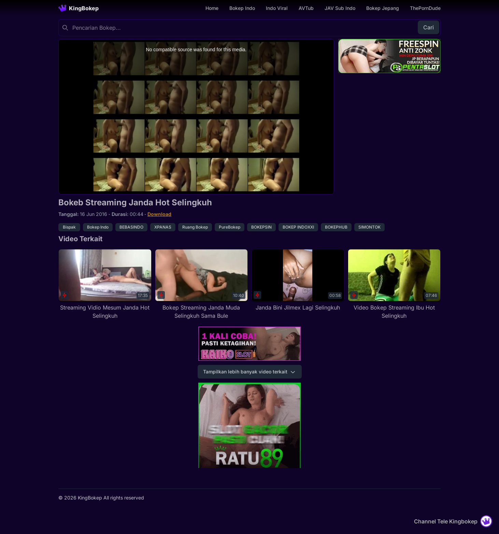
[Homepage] (78, 8)
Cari (428, 27)
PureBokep (229, 227)
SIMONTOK (369, 227)
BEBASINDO (131, 227)
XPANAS (162, 227)
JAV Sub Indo (340, 8)
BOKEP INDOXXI (298, 227)
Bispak (69, 227)
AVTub (306, 8)
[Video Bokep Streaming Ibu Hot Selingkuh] (394, 284)
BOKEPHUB (336, 227)
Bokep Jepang (382, 8)
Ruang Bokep (195, 227)
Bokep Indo (242, 8)
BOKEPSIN (261, 227)
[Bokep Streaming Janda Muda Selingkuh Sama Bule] (201, 284)
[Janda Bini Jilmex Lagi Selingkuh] (297, 280)
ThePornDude (425, 8)
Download (159, 214)
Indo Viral (277, 8)
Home (211, 8)
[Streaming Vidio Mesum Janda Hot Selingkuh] (105, 284)
